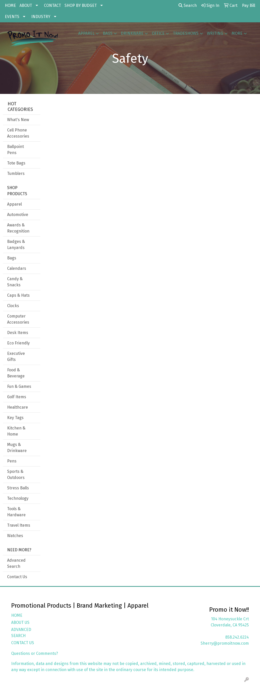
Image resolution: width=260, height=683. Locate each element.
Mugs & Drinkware (17, 447)
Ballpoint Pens (15, 149)
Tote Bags (16, 163)
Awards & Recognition (18, 228)
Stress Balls (18, 488)
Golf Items (16, 396)
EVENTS (12, 16)
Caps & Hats (18, 295)
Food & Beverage (16, 373)
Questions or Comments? (34, 653)
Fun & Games (19, 386)
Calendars (16, 268)
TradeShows (186, 33)
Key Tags (15, 417)
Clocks (13, 305)
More (237, 33)
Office (158, 33)
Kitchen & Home (16, 431)
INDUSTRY (40, 16)
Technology (17, 498)
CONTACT (52, 5)
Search (187, 5)
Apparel (86, 33)
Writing (215, 33)
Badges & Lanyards (16, 244)
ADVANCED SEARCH (21, 632)
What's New (18, 119)
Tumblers (16, 173)
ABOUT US (20, 622)
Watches (15, 535)
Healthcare (17, 407)
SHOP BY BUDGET (80, 5)
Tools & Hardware (16, 511)
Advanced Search (16, 563)
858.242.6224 (237, 637)
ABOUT (26, 5)
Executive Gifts (16, 356)
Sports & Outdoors (16, 474)
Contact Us (17, 576)
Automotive (17, 214)
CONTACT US (22, 642)
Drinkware (132, 33)
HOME (10, 5)
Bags (107, 33)
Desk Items (17, 332)
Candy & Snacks (15, 281)
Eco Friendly (18, 343)
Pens (12, 461)
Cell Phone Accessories (18, 133)
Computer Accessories (18, 319)
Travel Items (18, 525)
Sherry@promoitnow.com (225, 643)
